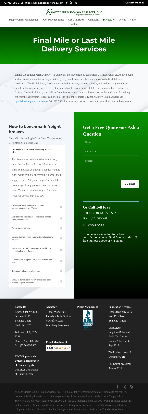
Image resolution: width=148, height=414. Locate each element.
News (133, 20)
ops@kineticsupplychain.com (30, 101)
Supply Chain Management (24, 20)
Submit (130, 184)
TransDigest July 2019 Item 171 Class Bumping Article (120, 316)
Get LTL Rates (76, 20)
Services (107, 20)
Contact (74, 24)
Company (93, 20)
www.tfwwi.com (54, 320)
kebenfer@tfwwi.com (57, 325)
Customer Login (134, 3)
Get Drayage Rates (53, 20)
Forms (122, 20)
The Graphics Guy (112, 409)
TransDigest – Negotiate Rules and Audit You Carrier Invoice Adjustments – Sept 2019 (120, 336)
